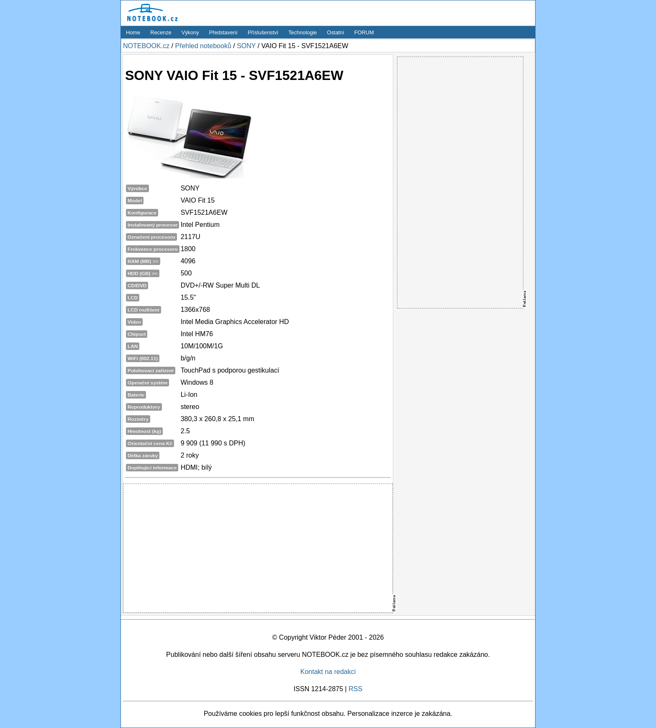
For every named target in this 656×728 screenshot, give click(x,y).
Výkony (190, 32)
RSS (355, 688)
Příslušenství (263, 32)
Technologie (302, 32)
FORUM (364, 32)
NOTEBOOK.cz (146, 45)
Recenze (161, 32)
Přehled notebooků (203, 45)
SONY (246, 45)
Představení (223, 32)
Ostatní (335, 32)
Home (133, 32)
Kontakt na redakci (328, 671)
